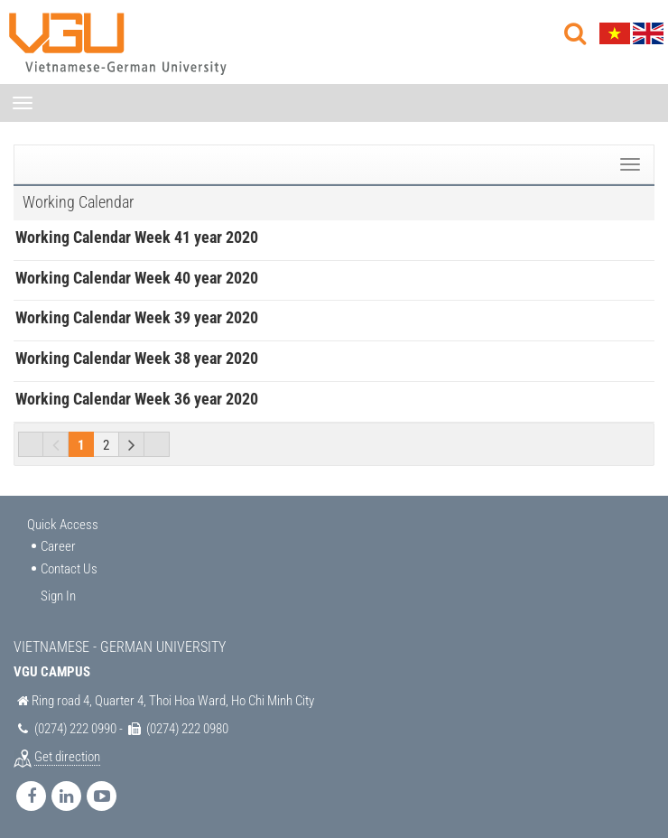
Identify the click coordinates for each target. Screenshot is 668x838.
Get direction (67, 757)
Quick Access (62, 525)
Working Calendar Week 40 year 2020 (136, 277)
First (30, 444)
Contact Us (69, 569)
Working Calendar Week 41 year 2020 (136, 237)
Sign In (58, 596)
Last (157, 444)
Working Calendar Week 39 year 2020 (136, 317)
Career (58, 546)
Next (131, 444)
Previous (56, 444)
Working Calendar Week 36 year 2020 (136, 398)
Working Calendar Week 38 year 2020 (136, 358)
